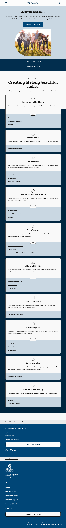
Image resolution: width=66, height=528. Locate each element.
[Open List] (33, 114)
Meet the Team (11, 496)
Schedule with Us (33, 24)
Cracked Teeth (12, 175)
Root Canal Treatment (14, 121)
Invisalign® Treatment (15, 148)
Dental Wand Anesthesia (15, 314)
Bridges (10, 124)
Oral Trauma (12, 178)
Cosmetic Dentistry (14, 403)
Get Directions (33, 444)
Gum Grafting (12, 249)
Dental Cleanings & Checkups (17, 214)
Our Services (10, 491)
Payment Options (12, 504)
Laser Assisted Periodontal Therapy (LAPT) (21, 253)
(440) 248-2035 (35, 66)
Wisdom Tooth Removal (15, 347)
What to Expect (11, 500)
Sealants (10, 217)
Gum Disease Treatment (15, 246)
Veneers (10, 400)
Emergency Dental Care (15, 281)
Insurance (9, 508)
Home (7, 487)
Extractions (11, 343)
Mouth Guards (12, 210)
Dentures (11, 118)
